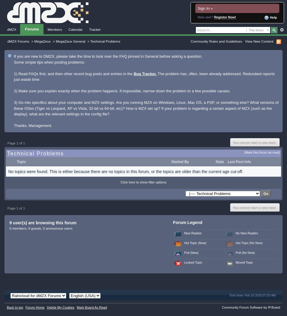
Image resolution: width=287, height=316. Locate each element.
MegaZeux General (70, 41)
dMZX (11, 29)
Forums (32, 29)
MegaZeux (42, 41)
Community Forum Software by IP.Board (251, 307)
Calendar (76, 29)
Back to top (15, 307)
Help (270, 17)
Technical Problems (105, 41)
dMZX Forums (18, 41)
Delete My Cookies (61, 307)
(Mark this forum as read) (262, 152)
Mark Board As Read (92, 307)
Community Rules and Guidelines (216, 41)
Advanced (282, 30)
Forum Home (34, 307)
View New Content (259, 41)
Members (55, 29)
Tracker (95, 29)
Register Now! (225, 17)
